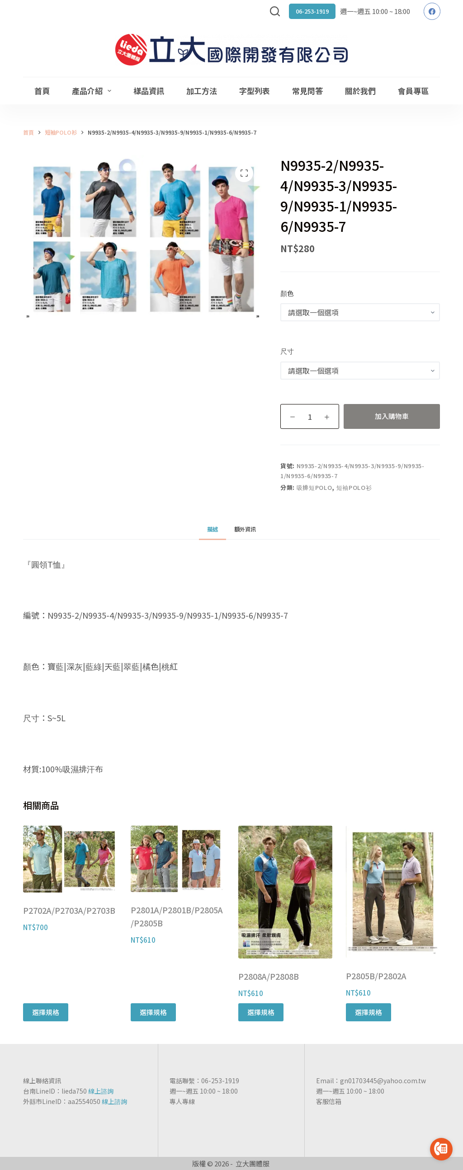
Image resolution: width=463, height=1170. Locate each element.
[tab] (212, 529)
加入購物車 (392, 416)
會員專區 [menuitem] (413, 90)
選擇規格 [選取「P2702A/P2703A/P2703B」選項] (45, 1012)
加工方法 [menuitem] (201, 90)
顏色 (287, 293)
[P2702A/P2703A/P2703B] (70, 859)
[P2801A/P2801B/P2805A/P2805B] (178, 859)
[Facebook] (432, 11)
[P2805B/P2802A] (393, 892)
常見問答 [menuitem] (307, 90)
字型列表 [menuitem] (254, 90)
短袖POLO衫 (354, 487)
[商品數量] (309, 416)
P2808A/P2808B (268, 976)
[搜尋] (275, 11)
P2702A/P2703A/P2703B (69, 910)
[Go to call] (441, 1149)
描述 (212, 529)
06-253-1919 (312, 11)
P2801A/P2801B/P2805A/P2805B (177, 916)
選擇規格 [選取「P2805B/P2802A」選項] (368, 1012)
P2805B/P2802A (376, 976)
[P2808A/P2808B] (285, 892)
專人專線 (182, 1101)
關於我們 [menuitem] (360, 90)
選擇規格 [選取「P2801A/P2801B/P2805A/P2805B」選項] (153, 1012)
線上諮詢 (100, 1090)
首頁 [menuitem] (42, 90)
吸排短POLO (314, 487)
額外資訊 (245, 529)
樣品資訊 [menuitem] (148, 90)
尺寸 (287, 351)
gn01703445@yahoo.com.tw (383, 1080)
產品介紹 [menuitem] (93, 90)
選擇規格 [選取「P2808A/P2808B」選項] (260, 1012)
